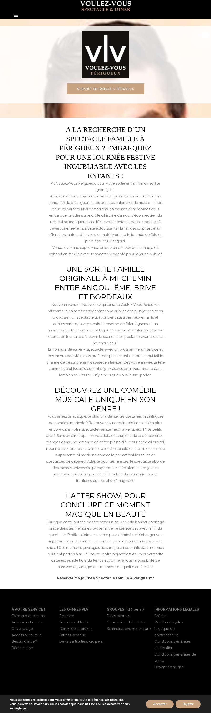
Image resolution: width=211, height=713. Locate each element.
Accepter (159, 704)
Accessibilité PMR (26, 635)
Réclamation (22, 648)
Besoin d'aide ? (24, 641)
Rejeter (188, 704)
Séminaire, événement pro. (129, 629)
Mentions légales (168, 622)
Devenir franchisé (169, 667)
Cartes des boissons (76, 629)
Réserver (66, 616)
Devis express (118, 616)
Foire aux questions (28, 616)
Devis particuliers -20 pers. (81, 641)
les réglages (18, 708)
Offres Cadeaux (72, 635)
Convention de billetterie (128, 622)
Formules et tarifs (73, 622)
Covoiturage (22, 629)
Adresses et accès (27, 622)
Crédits (160, 616)
